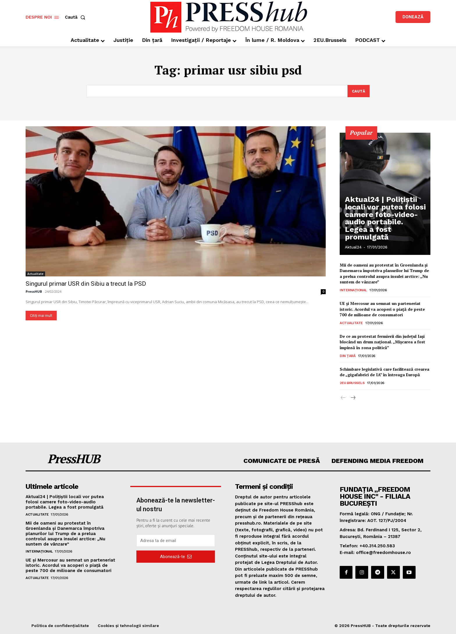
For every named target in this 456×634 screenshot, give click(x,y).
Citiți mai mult (41, 315)
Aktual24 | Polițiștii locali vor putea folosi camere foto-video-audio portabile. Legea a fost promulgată (384, 229)
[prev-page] (343, 398)
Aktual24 (353, 247)
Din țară (347, 356)
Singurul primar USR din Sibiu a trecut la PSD (86, 283)
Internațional (353, 290)
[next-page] (352, 398)
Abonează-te (176, 556)
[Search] (358, 91)
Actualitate (35, 274)
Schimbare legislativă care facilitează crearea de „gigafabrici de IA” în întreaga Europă (384, 372)
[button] (76, 17)
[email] (175, 541)
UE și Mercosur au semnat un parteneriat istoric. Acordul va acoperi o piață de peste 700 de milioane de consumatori (382, 309)
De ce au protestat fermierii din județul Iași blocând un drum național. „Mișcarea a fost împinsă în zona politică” (382, 341)
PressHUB (34, 291)
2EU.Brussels (352, 383)
